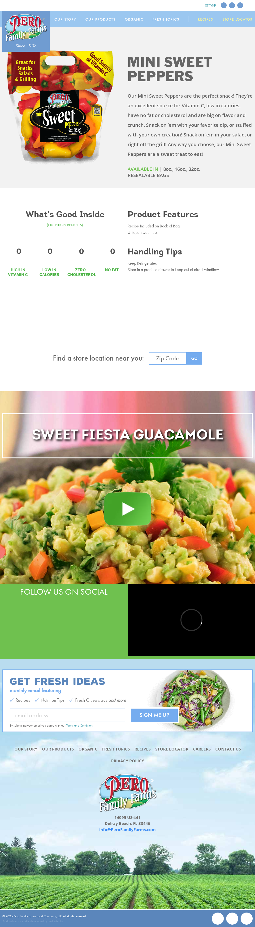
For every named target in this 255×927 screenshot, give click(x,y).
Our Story (65, 19)
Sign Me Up (154, 715)
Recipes (205, 19)
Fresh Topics (165, 19)
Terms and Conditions (80, 725)
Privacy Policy (127, 761)
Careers (202, 749)
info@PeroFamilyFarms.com (127, 829)
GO (194, 358)
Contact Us (228, 749)
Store (210, 5)
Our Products (100, 19)
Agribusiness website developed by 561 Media (32, 921)
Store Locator (237, 19)
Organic (134, 19)
